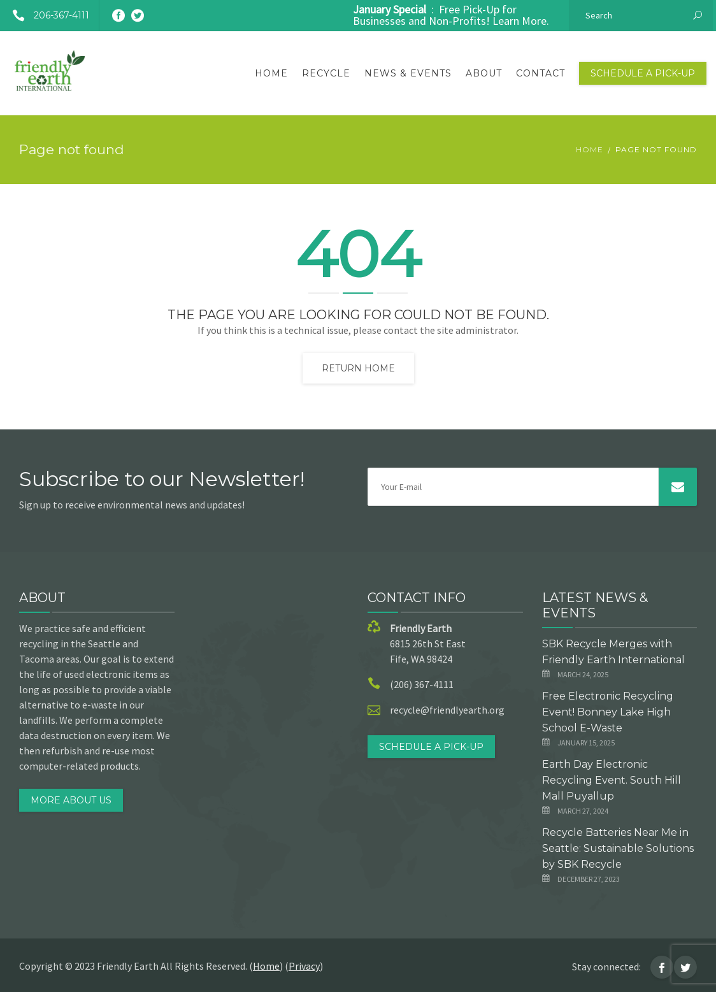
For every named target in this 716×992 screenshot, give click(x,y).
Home (271, 73)
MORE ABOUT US (71, 800)
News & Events (408, 73)
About (484, 73)
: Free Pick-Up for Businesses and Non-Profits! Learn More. (451, 15)
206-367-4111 (46, 15)
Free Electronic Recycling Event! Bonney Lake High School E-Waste (607, 712)
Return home (358, 368)
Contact (540, 73)
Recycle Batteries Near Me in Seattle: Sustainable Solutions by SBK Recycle (618, 848)
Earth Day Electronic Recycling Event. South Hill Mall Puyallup (611, 780)
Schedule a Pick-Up (643, 73)
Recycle (326, 73)
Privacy (304, 966)
